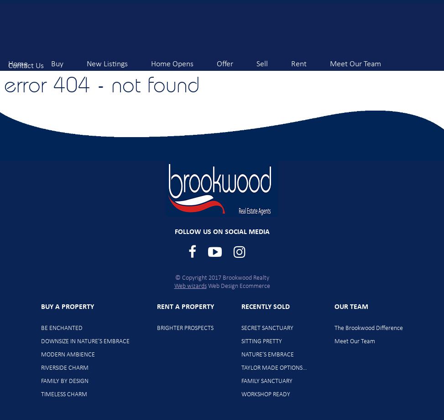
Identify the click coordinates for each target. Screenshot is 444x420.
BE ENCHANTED (62, 328)
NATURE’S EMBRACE (267, 354)
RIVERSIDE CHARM (65, 368)
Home (18, 60)
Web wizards (190, 286)
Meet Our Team (355, 60)
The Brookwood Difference (368, 328)
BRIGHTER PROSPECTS (185, 328)
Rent (299, 60)
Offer (225, 60)
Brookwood (78, 28)
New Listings (107, 60)
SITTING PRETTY (261, 341)
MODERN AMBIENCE (68, 354)
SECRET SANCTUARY (267, 328)
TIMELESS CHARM (64, 394)
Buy (57, 60)
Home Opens (172, 60)
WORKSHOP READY (265, 394)
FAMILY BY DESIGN (65, 381)
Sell (262, 60)
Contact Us (26, 62)
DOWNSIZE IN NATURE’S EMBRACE (85, 341)
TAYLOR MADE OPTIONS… (274, 368)
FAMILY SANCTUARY (267, 381)
